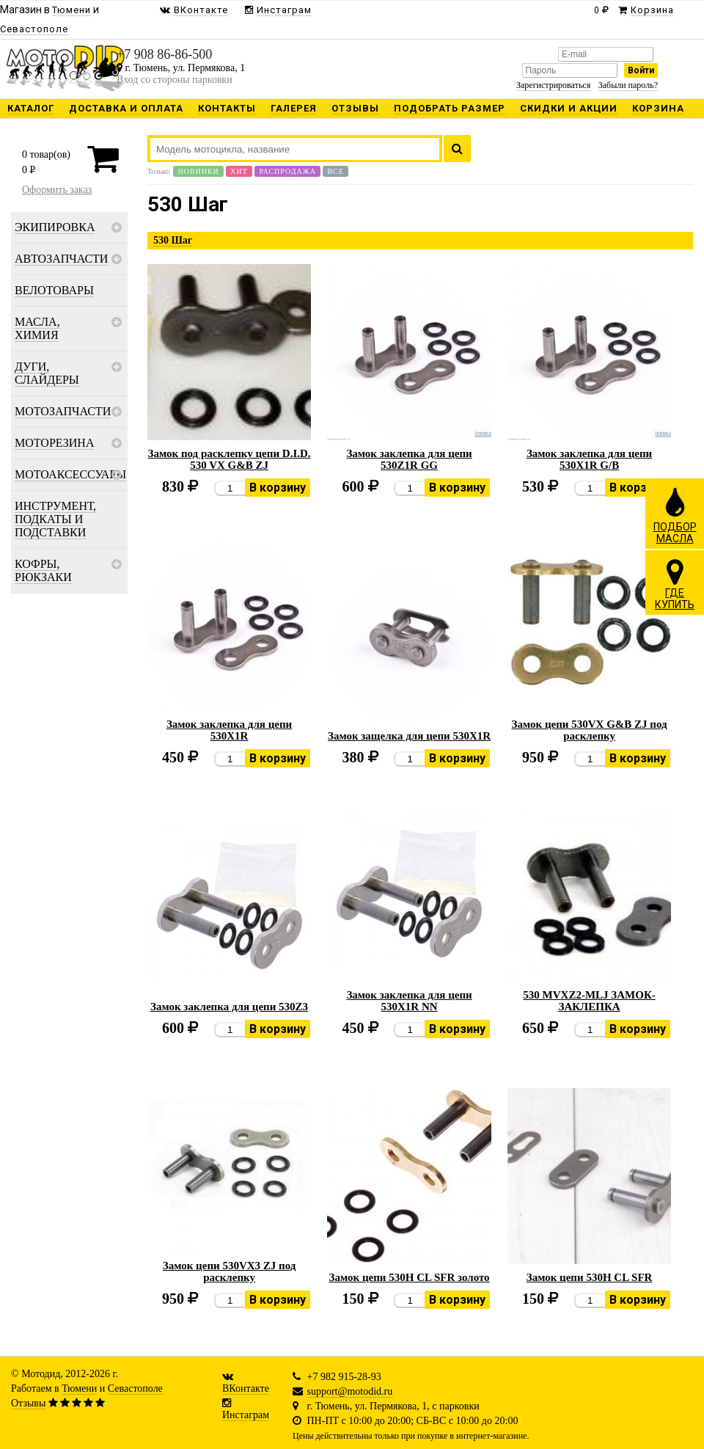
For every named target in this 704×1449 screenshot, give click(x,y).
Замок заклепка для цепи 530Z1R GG (409, 459)
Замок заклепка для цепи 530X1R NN (409, 1000)
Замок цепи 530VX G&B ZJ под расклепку (589, 730)
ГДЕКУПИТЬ (674, 584)
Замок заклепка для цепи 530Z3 (229, 1006)
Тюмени (79, 1388)
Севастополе (135, 1388)
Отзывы (28, 1403)
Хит (239, 171)
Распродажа (287, 171)
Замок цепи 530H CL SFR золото (409, 1277)
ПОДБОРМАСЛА (675, 515)
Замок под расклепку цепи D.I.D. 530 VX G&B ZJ (229, 459)
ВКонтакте (245, 1388)
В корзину (277, 487)
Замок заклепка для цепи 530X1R (229, 730)
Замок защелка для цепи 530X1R (409, 736)
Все (335, 171)
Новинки (198, 171)
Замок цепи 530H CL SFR (590, 1277)
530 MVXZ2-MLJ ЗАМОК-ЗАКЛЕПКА (589, 1000)
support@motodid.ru (350, 1391)
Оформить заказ (57, 189)
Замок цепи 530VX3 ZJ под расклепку (229, 1271)
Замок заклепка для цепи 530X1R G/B (589, 459)
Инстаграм (245, 1414)
